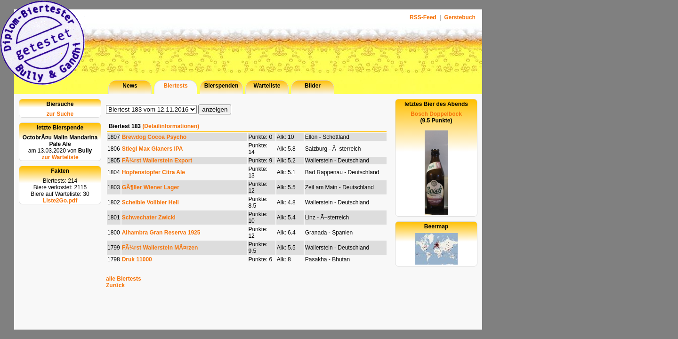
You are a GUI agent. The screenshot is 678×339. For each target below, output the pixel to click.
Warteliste (267, 85)
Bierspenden (221, 85)
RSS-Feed (424, 17)
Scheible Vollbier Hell (150, 202)
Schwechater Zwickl (149, 217)
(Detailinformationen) (170, 126)
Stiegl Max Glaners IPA (152, 148)
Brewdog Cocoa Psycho (154, 137)
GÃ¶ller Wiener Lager (150, 187)
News (129, 85)
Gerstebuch (460, 17)
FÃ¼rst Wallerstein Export (157, 160)
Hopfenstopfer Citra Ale (153, 172)
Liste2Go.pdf (60, 200)
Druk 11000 (137, 259)
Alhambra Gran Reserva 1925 (161, 232)
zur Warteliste (59, 157)
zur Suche (60, 114)
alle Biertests (123, 278)
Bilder (313, 85)
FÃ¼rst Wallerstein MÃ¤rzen (160, 247)
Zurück (115, 285)
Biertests (175, 85)
